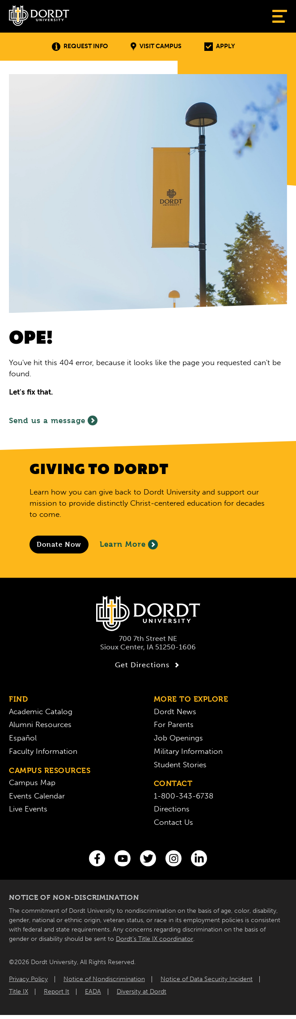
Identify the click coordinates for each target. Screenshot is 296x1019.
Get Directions (148, 665)
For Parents (174, 724)
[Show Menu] (279, 16)
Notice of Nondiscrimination (104, 979)
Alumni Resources (40, 724)
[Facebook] (97, 858)
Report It (56, 991)
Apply (219, 46)
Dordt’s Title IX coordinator (154, 939)
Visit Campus (156, 46)
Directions (172, 808)
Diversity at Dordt (141, 991)
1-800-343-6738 (183, 795)
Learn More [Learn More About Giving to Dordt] (129, 544)
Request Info (80, 46)
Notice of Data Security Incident (207, 979)
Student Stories (180, 764)
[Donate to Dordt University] (59, 544)
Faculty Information (43, 751)
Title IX (18, 991)
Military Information (188, 751)
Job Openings (178, 737)
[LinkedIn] (199, 858)
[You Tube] (122, 858)
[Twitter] (148, 858)
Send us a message (53, 420)
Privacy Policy (28, 979)
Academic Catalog (40, 711)
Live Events (28, 808)
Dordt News (175, 711)
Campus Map (32, 782)
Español (23, 737)
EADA (93, 991)
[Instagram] (173, 858)
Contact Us (173, 822)
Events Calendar (37, 795)
